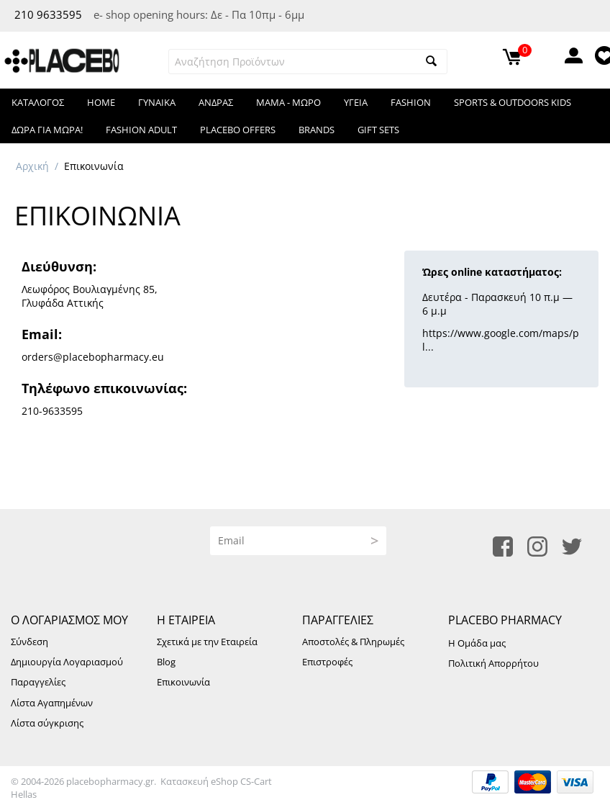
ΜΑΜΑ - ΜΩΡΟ (288, 102)
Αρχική (32, 166)
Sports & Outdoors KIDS (512, 102)
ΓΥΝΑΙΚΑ (157, 102)
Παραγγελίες (38, 681)
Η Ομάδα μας (477, 643)
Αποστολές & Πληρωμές (353, 641)
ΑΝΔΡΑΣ (216, 102)
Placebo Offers (238, 129)
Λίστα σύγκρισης (47, 722)
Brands (316, 129)
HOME (101, 102)
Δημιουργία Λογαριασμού (67, 661)
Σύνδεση (29, 641)
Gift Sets (378, 129)
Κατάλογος (38, 102)
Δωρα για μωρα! (47, 129)
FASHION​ (411, 102)
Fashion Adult (141, 129)
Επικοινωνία (183, 681)
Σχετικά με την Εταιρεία (207, 641)
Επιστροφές (327, 661)
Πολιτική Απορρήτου (493, 663)
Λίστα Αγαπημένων (52, 702)
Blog (166, 661)
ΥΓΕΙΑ (356, 102)
